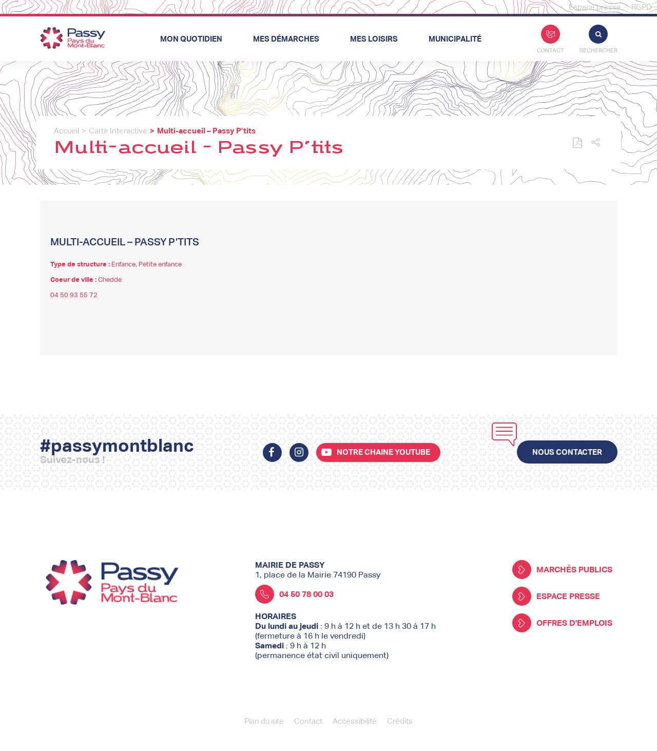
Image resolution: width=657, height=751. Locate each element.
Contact (550, 39)
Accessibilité (355, 721)
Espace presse (595, 7)
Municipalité (455, 38)
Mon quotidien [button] (191, 38)
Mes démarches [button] (286, 38)
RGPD (641, 7)
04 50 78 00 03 (294, 594)
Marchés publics (562, 569)
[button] (595, 143)
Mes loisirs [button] (374, 38)
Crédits (400, 721)
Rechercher (598, 39)
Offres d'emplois (562, 622)
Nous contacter (567, 452)
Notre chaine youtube (383, 452)
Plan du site (264, 721)
